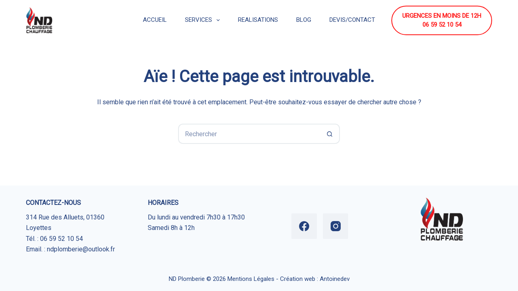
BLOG (303, 19)
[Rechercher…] (249, 134)
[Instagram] (335, 226)
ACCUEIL (155, 19)
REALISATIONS (258, 19)
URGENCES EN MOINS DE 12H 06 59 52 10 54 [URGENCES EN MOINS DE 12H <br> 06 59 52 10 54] (441, 20)
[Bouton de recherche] (330, 134)
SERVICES (204, 20)
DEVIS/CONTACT (352, 19)
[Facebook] (304, 226)
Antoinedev (335, 279)
